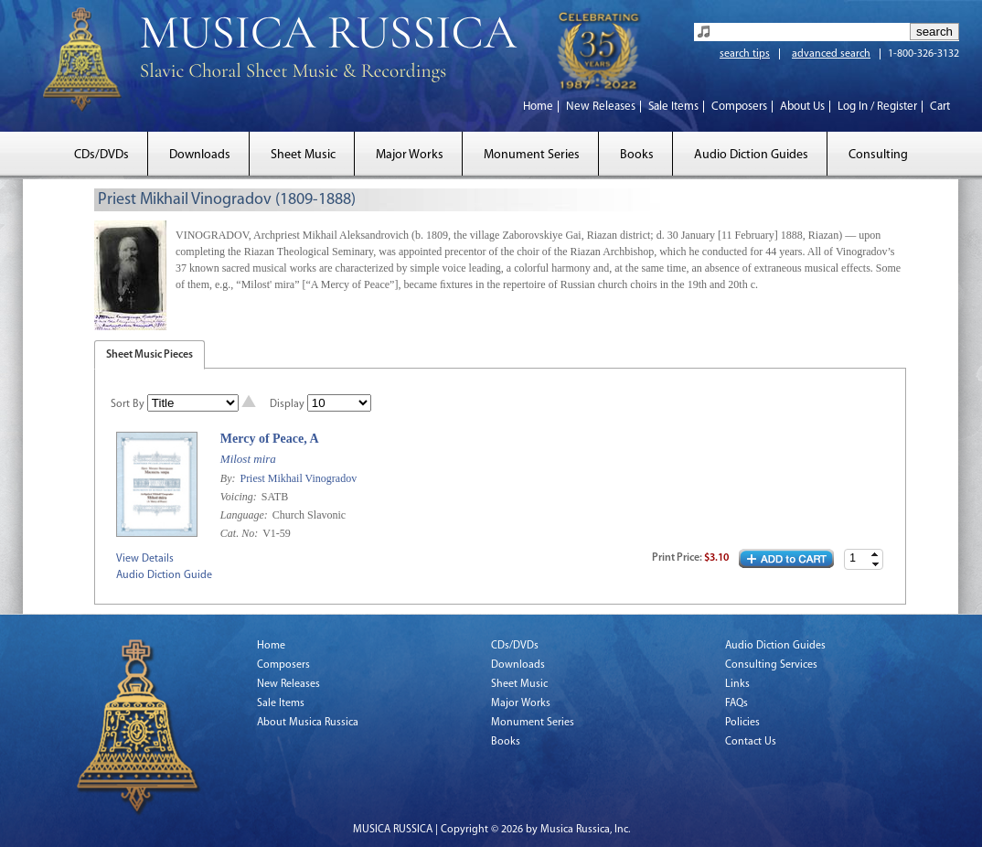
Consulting (878, 155)
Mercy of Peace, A (269, 438)
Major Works (409, 155)
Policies (742, 722)
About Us (802, 107)
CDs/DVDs (101, 155)
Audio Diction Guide (164, 575)
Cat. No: (240, 533)
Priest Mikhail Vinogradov (298, 478)
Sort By (127, 404)
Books (637, 155)
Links (737, 684)
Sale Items (673, 107)
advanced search (831, 53)
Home (538, 107)
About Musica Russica (307, 722)
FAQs (736, 703)
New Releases (600, 107)
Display (287, 404)
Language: (245, 515)
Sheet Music (303, 155)
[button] (875, 555)
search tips (745, 53)
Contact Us (750, 741)
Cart (940, 107)
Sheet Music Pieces (149, 354)
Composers (739, 107)
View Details (145, 558)
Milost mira (248, 459)
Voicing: (240, 496)
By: (229, 478)
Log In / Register (877, 107)
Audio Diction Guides (751, 155)
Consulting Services (771, 664)
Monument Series (532, 155)
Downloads (199, 155)
